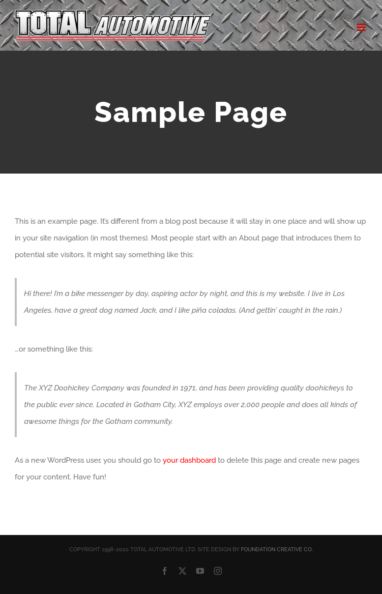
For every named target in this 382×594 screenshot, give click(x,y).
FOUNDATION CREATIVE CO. (277, 549)
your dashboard (189, 460)
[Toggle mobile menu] (362, 27)
